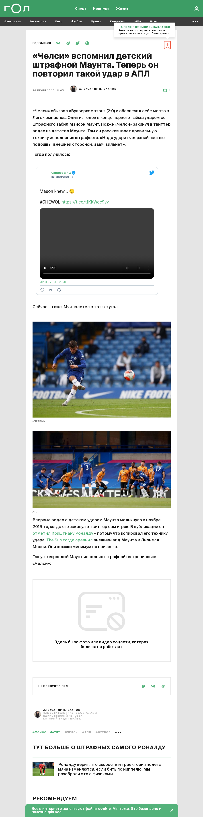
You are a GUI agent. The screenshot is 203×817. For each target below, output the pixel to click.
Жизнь (122, 9)
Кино (58, 22)
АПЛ (36, 512)
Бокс (153, 22)
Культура (101, 9)
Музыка (96, 22)
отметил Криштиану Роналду (63, 534)
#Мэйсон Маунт (46, 732)
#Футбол (103, 732)
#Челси (71, 732)
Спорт (80, 9)
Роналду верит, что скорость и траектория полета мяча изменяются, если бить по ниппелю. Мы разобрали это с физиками (110, 769)
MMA (137, 22)
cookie (104, 809)
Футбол (76, 22)
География (117, 22)
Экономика (12, 22)
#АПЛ (86, 732)
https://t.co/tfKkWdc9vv (85, 202)
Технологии (37, 22)
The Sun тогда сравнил (69, 540)
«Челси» (39, 421)
